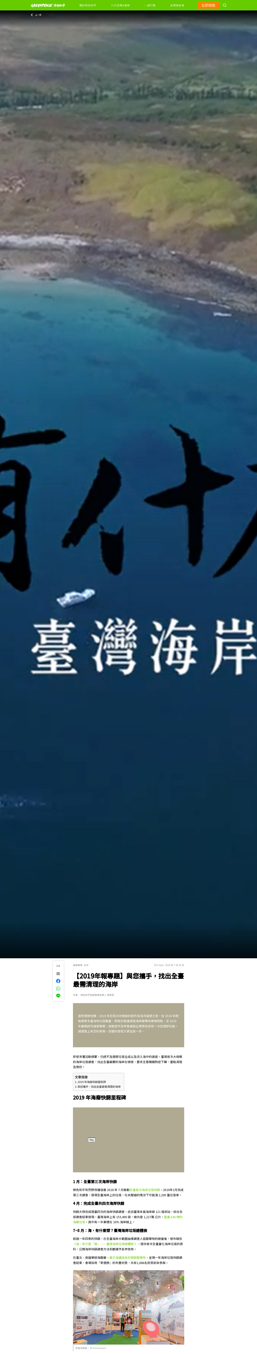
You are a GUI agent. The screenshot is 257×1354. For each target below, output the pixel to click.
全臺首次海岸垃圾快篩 (145, 1189)
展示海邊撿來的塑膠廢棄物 (127, 1257)
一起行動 (150, 5)
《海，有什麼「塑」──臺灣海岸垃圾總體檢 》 (105, 1244)
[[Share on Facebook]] (58, 981)
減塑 (86, 965)
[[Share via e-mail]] (58, 974)
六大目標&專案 (120, 5)
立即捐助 (208, 5)
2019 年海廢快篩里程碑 (92, 1082)
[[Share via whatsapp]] (58, 988)
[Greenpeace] (48, 10)
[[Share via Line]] (58, 996)
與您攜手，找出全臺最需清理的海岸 (99, 1087)
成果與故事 (177, 5)
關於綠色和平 (88, 5)
